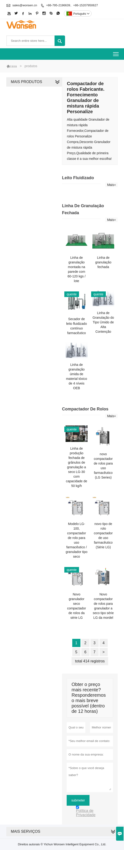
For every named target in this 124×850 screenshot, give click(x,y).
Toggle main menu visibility (116, 53)
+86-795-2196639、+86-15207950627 (72, 5)
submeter (78, 800)
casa (13, 66)
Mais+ (111, 185)
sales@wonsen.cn (24, 5)
